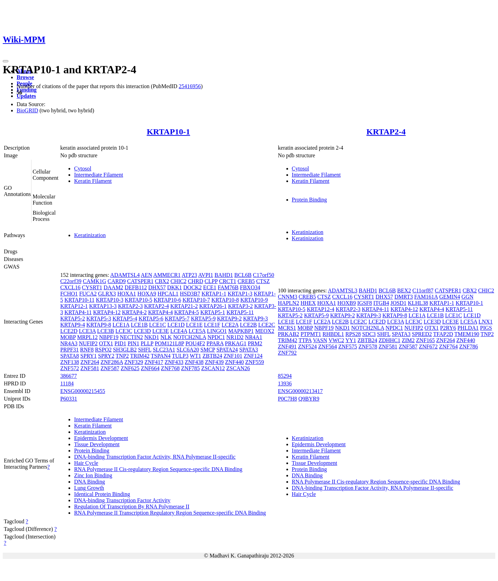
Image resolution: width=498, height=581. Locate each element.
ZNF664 (150, 368)
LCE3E (160, 331)
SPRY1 (88, 356)
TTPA (305, 340)
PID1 (120, 343)
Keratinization (90, 235)
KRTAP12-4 (320, 309)
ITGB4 (381, 303)
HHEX (308, 303)
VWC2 (336, 340)
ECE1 (209, 287)
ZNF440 (234, 362)
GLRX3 (107, 294)
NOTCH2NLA (189, 337)
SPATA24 (227, 350)
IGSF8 (364, 303)
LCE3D (142, 331)
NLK (166, 337)
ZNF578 (368, 346)
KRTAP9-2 (229, 318)
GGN (467, 297)
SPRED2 (422, 334)
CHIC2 (178, 281)
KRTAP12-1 (74, 306)
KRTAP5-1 (212, 312)
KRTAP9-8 (98, 325)
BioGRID (27, 110)
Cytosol (82, 168)
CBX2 (162, 281)
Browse (25, 77)
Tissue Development (96, 444)
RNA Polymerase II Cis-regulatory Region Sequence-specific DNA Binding (158, 469)
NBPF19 (109, 337)
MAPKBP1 (241, 331)
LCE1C (157, 325)
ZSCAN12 (213, 368)
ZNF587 (110, 368)
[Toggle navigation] (5, 61)
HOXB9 (347, 303)
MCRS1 (287, 328)
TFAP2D (443, 334)
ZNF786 (468, 346)
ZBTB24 (212, 356)
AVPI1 (205, 275)
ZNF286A (112, 362)
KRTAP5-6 (151, 318)
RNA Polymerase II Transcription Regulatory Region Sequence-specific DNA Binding (170, 513)
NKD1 (151, 337)
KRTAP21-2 (184, 306)
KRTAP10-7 (196, 300)
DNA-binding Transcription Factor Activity (122, 500)
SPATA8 (69, 356)
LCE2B (248, 325)
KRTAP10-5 (139, 300)
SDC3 (369, 334)
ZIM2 (408, 340)
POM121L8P (169, 343)
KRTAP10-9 (254, 300)
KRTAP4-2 (134, 312)
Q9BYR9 (308, 399)
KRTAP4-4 (160, 312)
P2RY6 (448, 328)
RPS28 (353, 334)
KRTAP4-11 (78, 312)
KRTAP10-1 (168, 131)
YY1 (350, 340)
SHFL (144, 350)
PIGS (486, 328)
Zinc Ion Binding (93, 475)
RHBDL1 (333, 334)
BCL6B (243, 275)
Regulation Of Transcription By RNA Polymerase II (131, 506)
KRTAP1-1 (214, 294)
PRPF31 (69, 350)
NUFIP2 (88, 343)
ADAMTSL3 (342, 290)
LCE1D (176, 325)
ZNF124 (253, 356)
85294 (285, 376)
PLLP (147, 343)
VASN (320, 340)
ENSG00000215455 (82, 391)
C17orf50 (263, 275)
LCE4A (178, 331)
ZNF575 (347, 346)
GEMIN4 (449, 297)
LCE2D (68, 331)
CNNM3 (287, 297)
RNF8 (87, 350)
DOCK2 (192, 287)
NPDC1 (216, 337)
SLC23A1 (164, 350)
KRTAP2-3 (130, 306)
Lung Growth (89, 488)
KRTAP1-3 (240, 294)
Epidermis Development (101, 438)
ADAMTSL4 (125, 275)
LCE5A (196, 331)
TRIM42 (139, 356)
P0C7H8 (287, 399)
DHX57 (157, 287)
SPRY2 (106, 356)
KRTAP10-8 (225, 300)
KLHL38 (418, 303)
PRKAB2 (288, 334)
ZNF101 (232, 356)
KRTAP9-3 (255, 318)
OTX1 (106, 343)
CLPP (211, 281)
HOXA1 (126, 294)
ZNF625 (130, 368)
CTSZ (263, 281)
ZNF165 (425, 340)
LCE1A (120, 325)
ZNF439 (214, 362)
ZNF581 (89, 368)
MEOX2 (264, 331)
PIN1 (133, 343)
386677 (68, 376)
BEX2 (404, 290)
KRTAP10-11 (79, 300)
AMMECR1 (167, 275)
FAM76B (228, 287)
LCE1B (139, 325)
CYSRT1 (92, 287)
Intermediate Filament (98, 175)
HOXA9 (146, 294)
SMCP (208, 350)
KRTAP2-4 (386, 131)
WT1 (195, 356)
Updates (26, 96)
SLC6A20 (188, 350)
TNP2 (122, 356)
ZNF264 (89, 362)
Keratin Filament (93, 181)
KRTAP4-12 (107, 312)
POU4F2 (195, 343)
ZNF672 (428, 346)
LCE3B (105, 331)
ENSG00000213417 (300, 391)
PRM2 (255, 343)
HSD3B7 (190, 294)
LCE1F (212, 325)
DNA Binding (89, 482)
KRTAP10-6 (167, 300)
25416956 (190, 86)
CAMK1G (95, 281)
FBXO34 (250, 287)
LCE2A (230, 325)
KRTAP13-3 (103, 306)
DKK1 (174, 287)
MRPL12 (87, 337)
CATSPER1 (140, 281)
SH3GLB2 (125, 350)
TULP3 (180, 356)
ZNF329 (133, 362)
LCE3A (87, 331)
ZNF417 (154, 362)
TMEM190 (466, 334)
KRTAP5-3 (98, 318)
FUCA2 (88, 294)
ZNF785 (190, 368)
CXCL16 (70, 287)
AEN (146, 275)
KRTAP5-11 (240, 312)
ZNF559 (254, 362)
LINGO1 (217, 331)
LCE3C (124, 331)
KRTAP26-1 (213, 306)
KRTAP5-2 (72, 318)
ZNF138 (69, 362)
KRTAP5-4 (124, 318)
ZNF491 (287, 346)
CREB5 (246, 281)
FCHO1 (69, 294)
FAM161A (426, 297)
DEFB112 (135, 287)
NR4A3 (68, 343)
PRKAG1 (235, 343)
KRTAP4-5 (186, 312)
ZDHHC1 (389, 340)
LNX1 (486, 322)
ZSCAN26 (238, 368)
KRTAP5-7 (177, 318)
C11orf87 (422, 290)
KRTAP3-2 (240, 306)
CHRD (195, 281)
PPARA (214, 343)
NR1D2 (235, 337)
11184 (67, 383)
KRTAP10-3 (109, 300)
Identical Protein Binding (102, 494)
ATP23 (189, 275)
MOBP (68, 337)
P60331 (68, 399)
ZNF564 (327, 346)
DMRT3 (403, 297)
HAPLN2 (288, 303)
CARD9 (117, 281)
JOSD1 (398, 303)
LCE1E (194, 325)
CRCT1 (227, 281)
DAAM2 (113, 287)
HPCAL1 (168, 294)
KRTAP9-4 (72, 325)
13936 (285, 383)
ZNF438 (194, 362)
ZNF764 (448, 346)
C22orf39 (70, 281)
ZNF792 (287, 353)
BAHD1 (223, 275)
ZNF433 (174, 362)
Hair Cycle (86, 463)
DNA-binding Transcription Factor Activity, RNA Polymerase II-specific (155, 457)
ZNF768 (170, 368)
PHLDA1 (468, 328)
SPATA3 (248, 350)
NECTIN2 (131, 337)
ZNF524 (307, 346)
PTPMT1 (311, 334)
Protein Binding (309, 200)
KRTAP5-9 (203, 318)
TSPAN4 (160, 356)
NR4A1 (253, 337)
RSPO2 (103, 350)
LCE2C (266, 325)
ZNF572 (69, 368)
